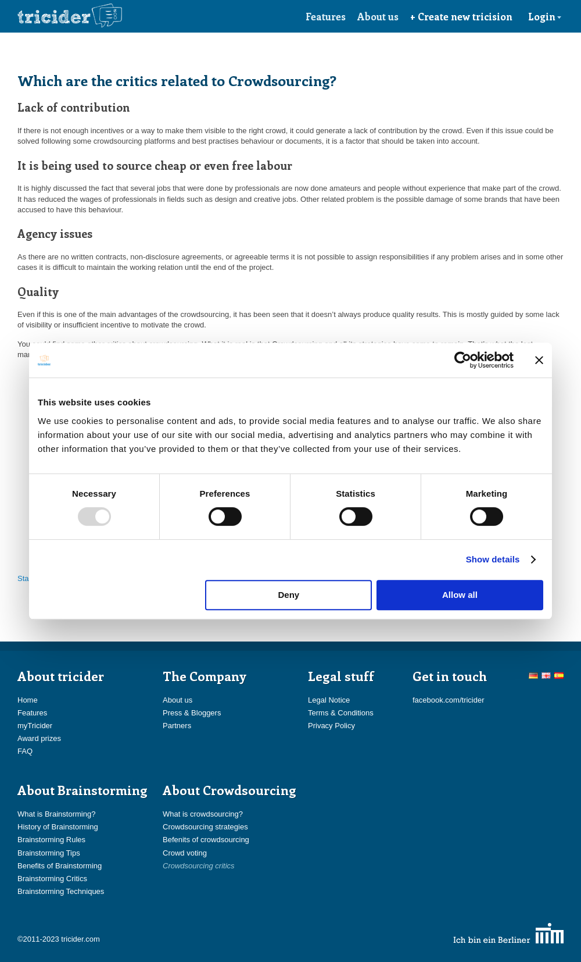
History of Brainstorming (57, 826)
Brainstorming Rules (51, 839)
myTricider (34, 725)
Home (27, 700)
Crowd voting (185, 853)
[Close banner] (539, 360)
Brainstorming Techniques (60, 891)
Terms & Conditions (341, 712)
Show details (493, 559)
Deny (289, 595)
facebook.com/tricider (449, 700)
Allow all (460, 595)
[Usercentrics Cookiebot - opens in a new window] (463, 360)
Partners (177, 725)
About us (378, 16)
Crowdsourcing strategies (205, 826)
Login (545, 16)
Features (326, 16)
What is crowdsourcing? (203, 814)
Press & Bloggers (192, 712)
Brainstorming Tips (48, 853)
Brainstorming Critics (52, 878)
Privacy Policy (331, 725)
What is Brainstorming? (56, 814)
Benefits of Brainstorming (59, 865)
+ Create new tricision (461, 16)
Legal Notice (329, 700)
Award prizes (39, 738)
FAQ (25, 751)
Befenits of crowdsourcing (206, 839)
